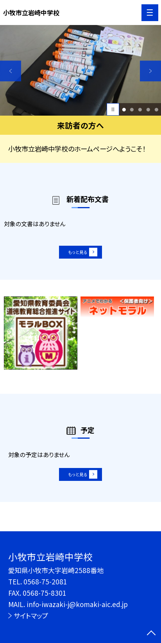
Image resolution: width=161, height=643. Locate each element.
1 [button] (124, 109)
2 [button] (132, 109)
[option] (80, 70)
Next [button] (150, 71)
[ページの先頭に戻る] (151, 633)
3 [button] (140, 109)
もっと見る (76, 254)
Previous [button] (10, 71)
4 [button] (148, 109)
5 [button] (156, 109)
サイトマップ (31, 615)
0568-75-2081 (45, 581)
